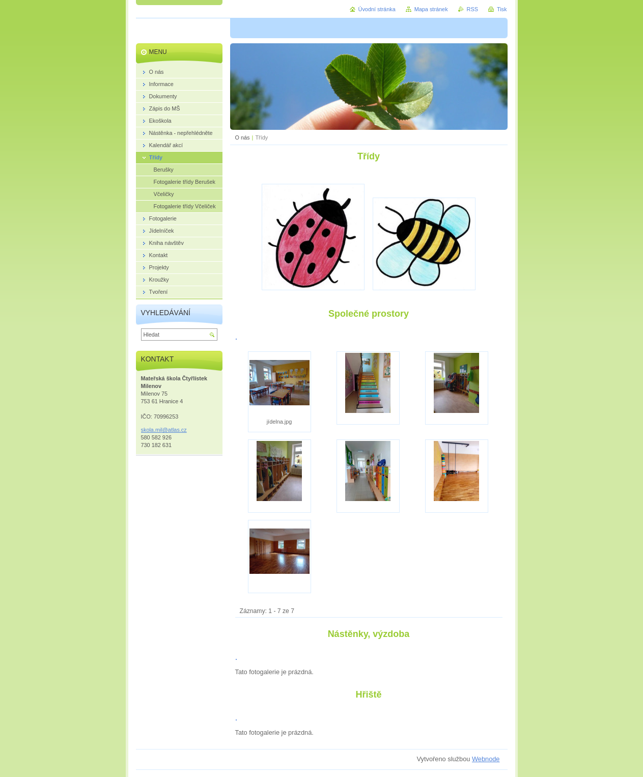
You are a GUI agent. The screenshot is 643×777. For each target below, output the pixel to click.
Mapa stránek (431, 9)
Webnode (486, 759)
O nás (242, 137)
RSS (472, 9)
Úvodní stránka (377, 9)
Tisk (502, 9)
